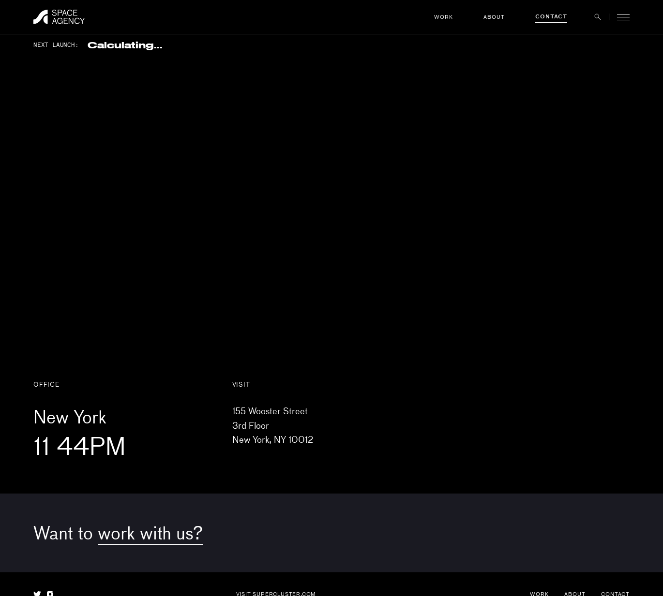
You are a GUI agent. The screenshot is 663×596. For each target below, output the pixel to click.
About (493, 17)
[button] (597, 16)
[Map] (331, 205)
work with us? (150, 532)
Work (443, 17)
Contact (551, 16)
